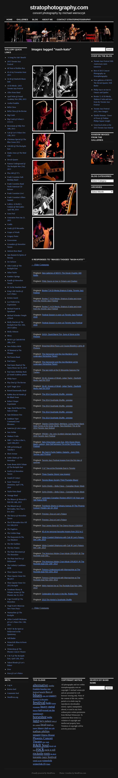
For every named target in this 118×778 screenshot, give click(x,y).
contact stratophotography (74, 19)
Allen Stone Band (13, 92)
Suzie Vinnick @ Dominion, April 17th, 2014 (15, 485)
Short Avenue (12, 454)
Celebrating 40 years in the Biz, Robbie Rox (60, 594)
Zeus (9, 669)
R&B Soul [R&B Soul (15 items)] (41, 745)
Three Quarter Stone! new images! (56, 474)
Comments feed (13, 693)
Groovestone (12, 240)
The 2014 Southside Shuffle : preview (57, 394)
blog (35, 19)
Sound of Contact (13, 478)
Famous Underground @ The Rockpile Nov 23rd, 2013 (16, 166)
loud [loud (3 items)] (48, 724)
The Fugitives (12, 529)
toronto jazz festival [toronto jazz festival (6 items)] (44, 757)
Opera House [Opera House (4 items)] (48, 735)
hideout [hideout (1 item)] (35, 710)
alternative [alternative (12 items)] (40, 685)
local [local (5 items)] (43, 724)
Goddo (9, 224)
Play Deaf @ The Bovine (16, 382)
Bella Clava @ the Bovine (17, 111)
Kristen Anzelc (12, 298)
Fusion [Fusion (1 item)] (53, 703)
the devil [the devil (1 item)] (53, 754)
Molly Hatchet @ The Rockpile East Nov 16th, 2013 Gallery (16, 325)
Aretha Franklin (13, 103)
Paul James (11, 361)
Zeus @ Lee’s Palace (15, 673)
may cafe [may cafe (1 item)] (52, 728)
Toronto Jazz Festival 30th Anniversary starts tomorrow (103, 64)
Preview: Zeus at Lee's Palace (54, 514)
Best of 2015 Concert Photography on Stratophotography (101, 73)
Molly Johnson (12, 332)
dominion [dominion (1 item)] (36, 699)
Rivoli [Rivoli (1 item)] (51, 746)
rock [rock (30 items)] (40, 749)
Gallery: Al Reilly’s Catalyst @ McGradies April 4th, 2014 (15, 207)
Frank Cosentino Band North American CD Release (15, 186)
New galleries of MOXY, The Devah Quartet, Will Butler (103, 83)
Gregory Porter (12, 236)
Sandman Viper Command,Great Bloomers (13, 421)
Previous (95, 157)
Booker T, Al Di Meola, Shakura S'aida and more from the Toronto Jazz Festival (57, 300)
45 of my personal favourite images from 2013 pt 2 (62, 532)
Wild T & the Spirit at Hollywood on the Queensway (15, 631)
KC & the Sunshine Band (16, 287)
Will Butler (11, 638)
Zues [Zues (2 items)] (48, 764)
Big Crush (11, 115)
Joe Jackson (11, 262)
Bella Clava (11, 107)
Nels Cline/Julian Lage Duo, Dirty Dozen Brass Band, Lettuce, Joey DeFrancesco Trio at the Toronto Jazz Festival (57, 444)
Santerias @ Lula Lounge (16, 428)
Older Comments (40, 265)
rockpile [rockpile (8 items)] (38, 753)
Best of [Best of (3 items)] (49, 692)
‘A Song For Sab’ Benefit (16, 57)
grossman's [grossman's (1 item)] (36, 707)
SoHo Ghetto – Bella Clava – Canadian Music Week (63, 486)
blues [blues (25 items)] (37, 695)
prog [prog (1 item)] (43, 742)
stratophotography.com (59, 7)
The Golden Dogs (13, 533)
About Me (47, 19)
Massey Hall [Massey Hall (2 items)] (43, 728)
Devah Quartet (12, 160)
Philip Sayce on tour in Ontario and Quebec (59, 281)
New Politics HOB (14, 346)
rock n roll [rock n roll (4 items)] (49, 749)
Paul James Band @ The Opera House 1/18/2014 (62, 526)
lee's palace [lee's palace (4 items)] (45, 721)
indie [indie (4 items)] (49, 717)
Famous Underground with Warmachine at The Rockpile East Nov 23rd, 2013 (56, 571)
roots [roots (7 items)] (47, 753)
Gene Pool (11, 214)
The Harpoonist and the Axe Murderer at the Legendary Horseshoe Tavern (55, 355)
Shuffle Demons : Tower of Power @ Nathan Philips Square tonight (103, 118)
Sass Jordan (11, 432)
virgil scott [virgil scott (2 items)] (37, 760)
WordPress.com (80, 773)
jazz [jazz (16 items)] (36, 720)
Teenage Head (12, 495)
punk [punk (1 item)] (47, 742)
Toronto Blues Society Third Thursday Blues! (60, 480)
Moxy (9, 336)
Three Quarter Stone (14, 572)
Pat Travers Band (13, 357)
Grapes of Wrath (13, 232)
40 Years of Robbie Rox (16, 68)
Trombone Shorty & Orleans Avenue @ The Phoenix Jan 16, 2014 (15, 592)
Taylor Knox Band (14, 491)
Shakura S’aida (12, 436)
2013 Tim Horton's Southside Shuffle (57, 600)
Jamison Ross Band (14, 251)
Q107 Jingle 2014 (13, 386)
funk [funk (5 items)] (48, 703)
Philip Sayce (11, 379)
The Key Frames (13, 548)
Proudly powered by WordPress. (43, 773)
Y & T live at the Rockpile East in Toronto (58, 468)
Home (9, 19)
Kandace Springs (13, 276)
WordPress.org (12, 697)
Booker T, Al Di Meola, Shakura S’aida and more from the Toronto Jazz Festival (57, 308)
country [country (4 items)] (52, 695)
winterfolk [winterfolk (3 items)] (47, 760)
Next (107, 157)
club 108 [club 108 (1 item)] (45, 696)
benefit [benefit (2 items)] (42, 692)
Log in (9, 685)
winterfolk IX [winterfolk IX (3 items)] (39, 764)
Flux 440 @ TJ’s (13, 173)
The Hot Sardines (13, 544)
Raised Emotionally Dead (16, 390)
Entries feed (11, 689)
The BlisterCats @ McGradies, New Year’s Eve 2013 (16, 509)
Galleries (22, 19)
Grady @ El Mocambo (15, 228)
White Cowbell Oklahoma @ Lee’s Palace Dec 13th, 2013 (17, 622)
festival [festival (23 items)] (39, 702)
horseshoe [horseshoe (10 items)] (39, 717)
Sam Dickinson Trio (14, 415)
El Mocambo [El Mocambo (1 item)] (44, 699)
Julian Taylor (12, 272)
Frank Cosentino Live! (15, 193)
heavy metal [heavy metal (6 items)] (48, 706)
